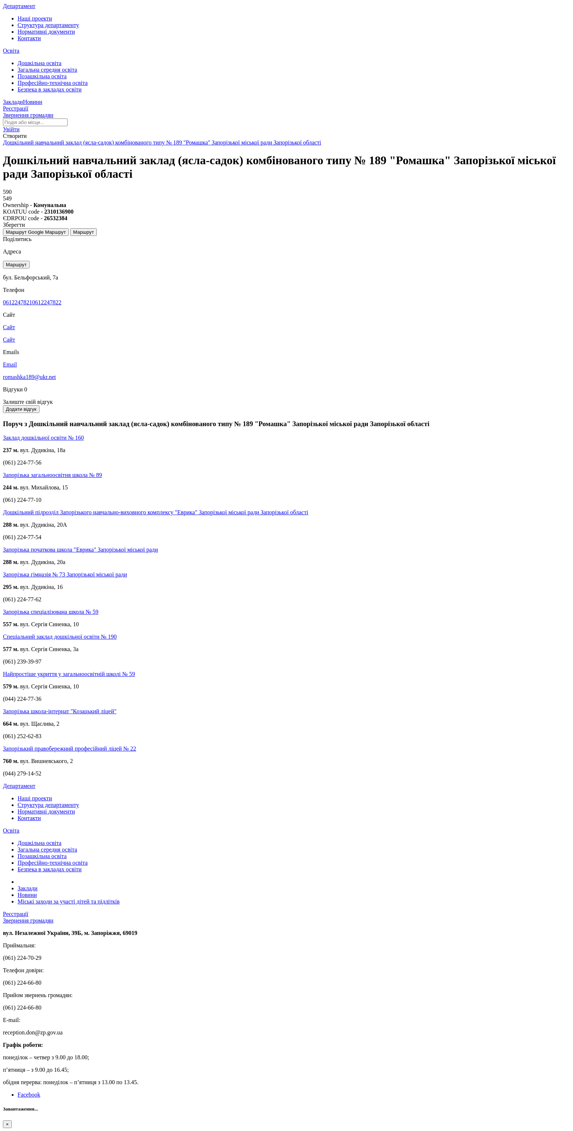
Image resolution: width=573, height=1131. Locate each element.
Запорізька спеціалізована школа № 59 (50, 612)
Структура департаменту (48, 25)
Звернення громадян (28, 115)
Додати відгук (21, 409)
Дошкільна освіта (39, 63)
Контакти (29, 38)
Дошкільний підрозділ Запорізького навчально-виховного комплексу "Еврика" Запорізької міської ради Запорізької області (155, 512)
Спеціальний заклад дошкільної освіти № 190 (60, 637)
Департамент (19, 6)
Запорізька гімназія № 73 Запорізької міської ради (65, 574)
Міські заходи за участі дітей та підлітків (68, 901)
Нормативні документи (46, 32)
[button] (11, 129)
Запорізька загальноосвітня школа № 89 (52, 475)
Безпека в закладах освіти (49, 89)
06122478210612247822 (32, 302)
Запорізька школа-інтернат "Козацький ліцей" (60, 711)
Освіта (11, 51)
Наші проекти (35, 18)
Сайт (9, 340)
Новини (32, 102)
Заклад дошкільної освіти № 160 (43, 438)
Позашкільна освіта (42, 76)
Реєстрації (16, 108)
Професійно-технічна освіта (53, 83)
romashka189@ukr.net (29, 377)
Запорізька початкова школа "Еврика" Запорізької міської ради (80, 549)
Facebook (29, 1094)
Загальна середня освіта (47, 70)
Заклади (13, 102)
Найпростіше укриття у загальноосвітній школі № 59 (69, 674)
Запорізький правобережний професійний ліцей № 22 (69, 748)
